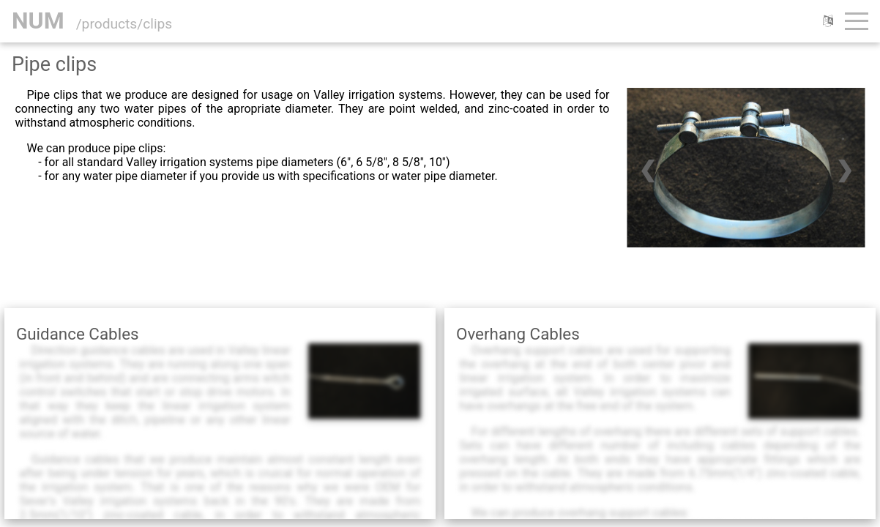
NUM (38, 20)
